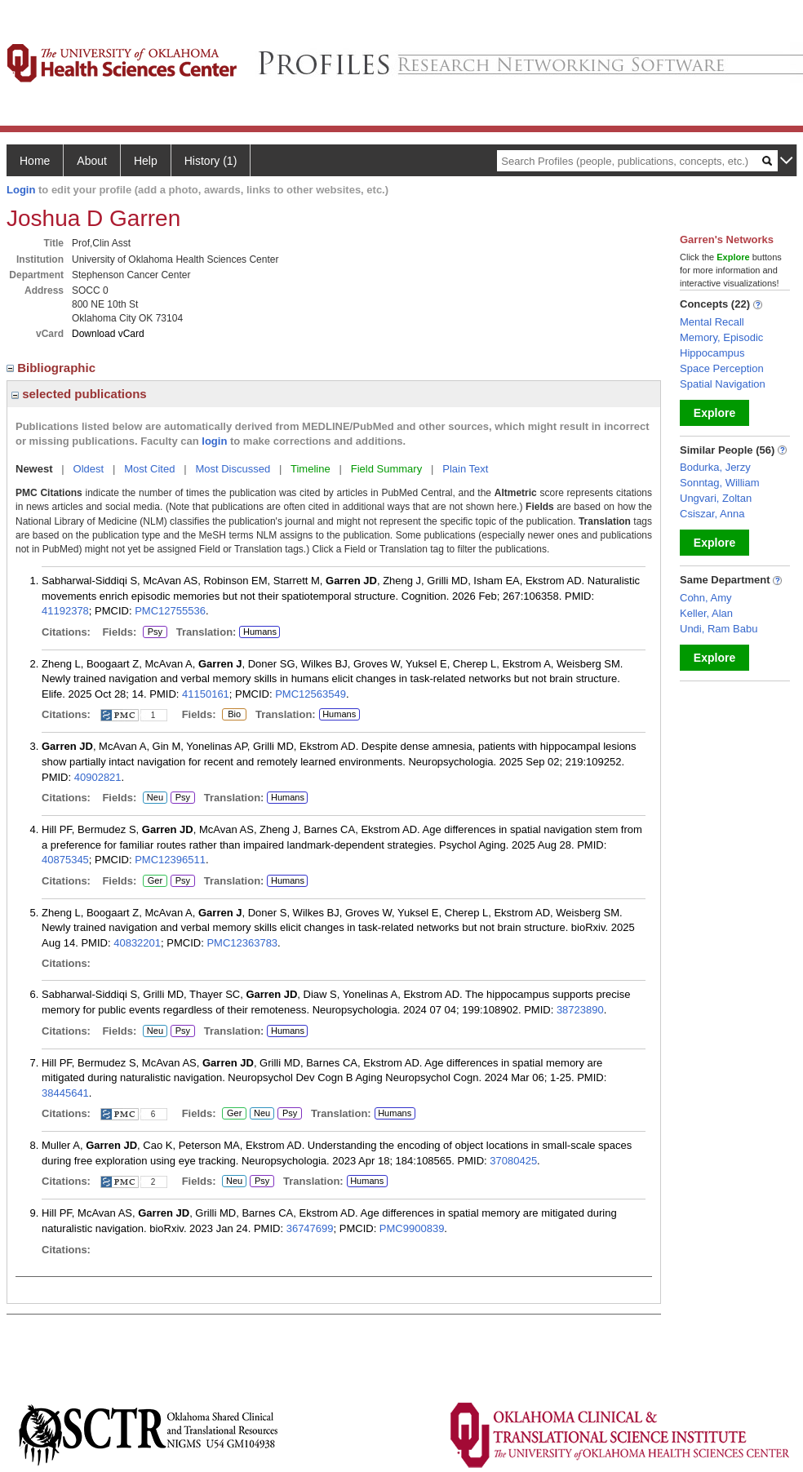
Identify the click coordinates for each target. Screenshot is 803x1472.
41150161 (205, 694)
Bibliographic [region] (53, 368)
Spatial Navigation (722, 384)
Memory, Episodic (721, 337)
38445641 (65, 1093)
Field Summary (386, 469)
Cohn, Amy (706, 598)
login (214, 441)
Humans (260, 631)
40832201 (137, 943)
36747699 (310, 1228)
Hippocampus (712, 353)
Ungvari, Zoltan (716, 498)
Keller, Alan (706, 613)
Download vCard (108, 333)
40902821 (98, 777)
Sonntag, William (720, 483)
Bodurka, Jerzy (715, 467)
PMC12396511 (170, 859)
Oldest (88, 469)
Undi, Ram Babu (718, 629)
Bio (231, 714)
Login (21, 190)
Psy (155, 632)
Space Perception (722, 368)
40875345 (65, 859)
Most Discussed (232, 469)
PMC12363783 (241, 943)
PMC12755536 (170, 611)
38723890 (580, 1010)
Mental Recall (712, 322)
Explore (714, 412)
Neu (153, 798)
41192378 (65, 611)
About (92, 160)
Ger (152, 881)
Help (145, 160)
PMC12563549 (310, 694)
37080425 (513, 1161)
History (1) (210, 160)
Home (35, 160)
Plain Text (465, 469)
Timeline (311, 469)
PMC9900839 (412, 1228)
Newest (34, 469)
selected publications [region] (79, 394)
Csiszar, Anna (712, 514)
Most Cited (149, 469)
